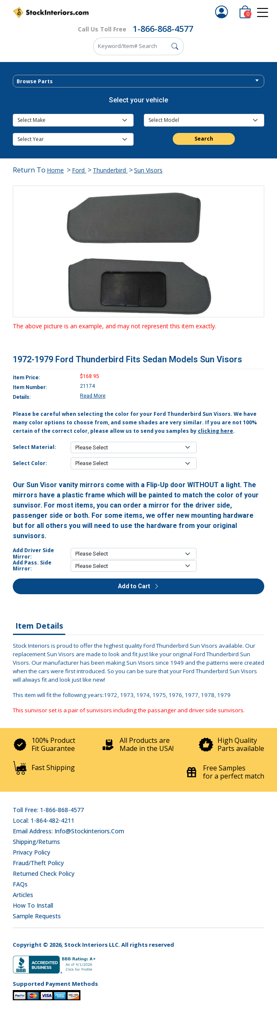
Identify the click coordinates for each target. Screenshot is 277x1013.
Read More (93, 396)
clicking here (215, 431)
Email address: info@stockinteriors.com (68, 831)
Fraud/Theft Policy (38, 863)
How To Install (33, 905)
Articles (23, 895)
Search (203, 138)
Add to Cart (139, 586)
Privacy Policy (31, 852)
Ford (79, 170)
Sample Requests (37, 916)
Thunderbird (110, 170)
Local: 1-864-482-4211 (43, 820)
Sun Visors (148, 170)
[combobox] (138, 81)
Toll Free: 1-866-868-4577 (48, 810)
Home (55, 170)
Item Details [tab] (39, 626)
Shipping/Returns (36, 842)
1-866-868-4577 (163, 28)
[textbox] (138, 81)
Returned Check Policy (43, 873)
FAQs (20, 884)
